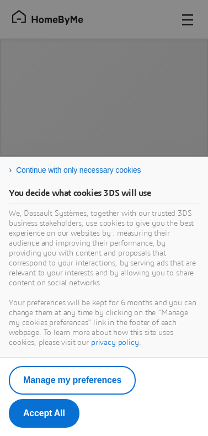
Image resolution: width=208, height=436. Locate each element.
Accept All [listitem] (44, 413)
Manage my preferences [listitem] (72, 380)
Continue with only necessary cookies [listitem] (78, 170)
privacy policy (115, 343)
